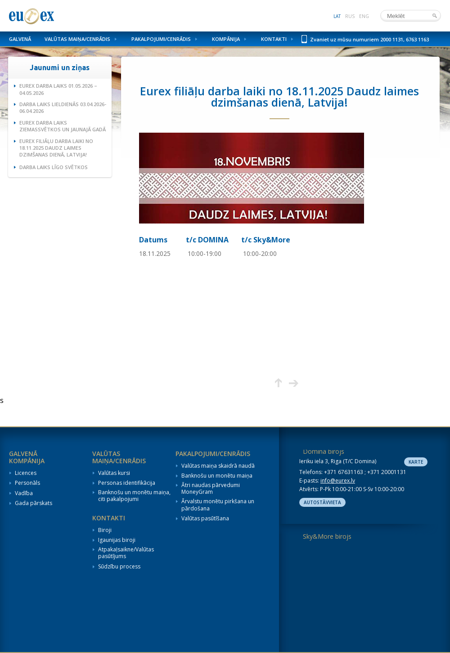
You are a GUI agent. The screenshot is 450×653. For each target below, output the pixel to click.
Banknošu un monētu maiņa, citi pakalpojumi (134, 496)
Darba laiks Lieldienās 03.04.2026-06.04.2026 (62, 107)
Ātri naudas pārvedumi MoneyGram (210, 489)
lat (337, 16)
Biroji (105, 530)
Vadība (24, 493)
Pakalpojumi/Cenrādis (161, 39)
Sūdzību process (119, 566)
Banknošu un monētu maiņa (216, 475)
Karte (416, 462)
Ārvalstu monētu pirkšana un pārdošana (217, 505)
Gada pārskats (33, 503)
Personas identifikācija (126, 483)
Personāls (27, 483)
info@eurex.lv (337, 480)
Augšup (278, 383)
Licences (25, 473)
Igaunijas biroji (116, 540)
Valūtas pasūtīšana (205, 518)
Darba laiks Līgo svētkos (53, 167)
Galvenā (20, 39)
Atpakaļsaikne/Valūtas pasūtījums (126, 553)
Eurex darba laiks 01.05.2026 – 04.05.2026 (58, 89)
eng (364, 16)
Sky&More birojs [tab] (327, 536)
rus (350, 16)
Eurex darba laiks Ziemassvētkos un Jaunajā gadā (62, 126)
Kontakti (274, 39)
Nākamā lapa (293, 383)
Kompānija (226, 39)
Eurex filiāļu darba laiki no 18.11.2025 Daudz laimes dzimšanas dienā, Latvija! (56, 148)
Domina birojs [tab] (323, 451)
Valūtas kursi (114, 473)
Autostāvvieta (322, 502)
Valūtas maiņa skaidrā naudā (218, 466)
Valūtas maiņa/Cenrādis (77, 39)
